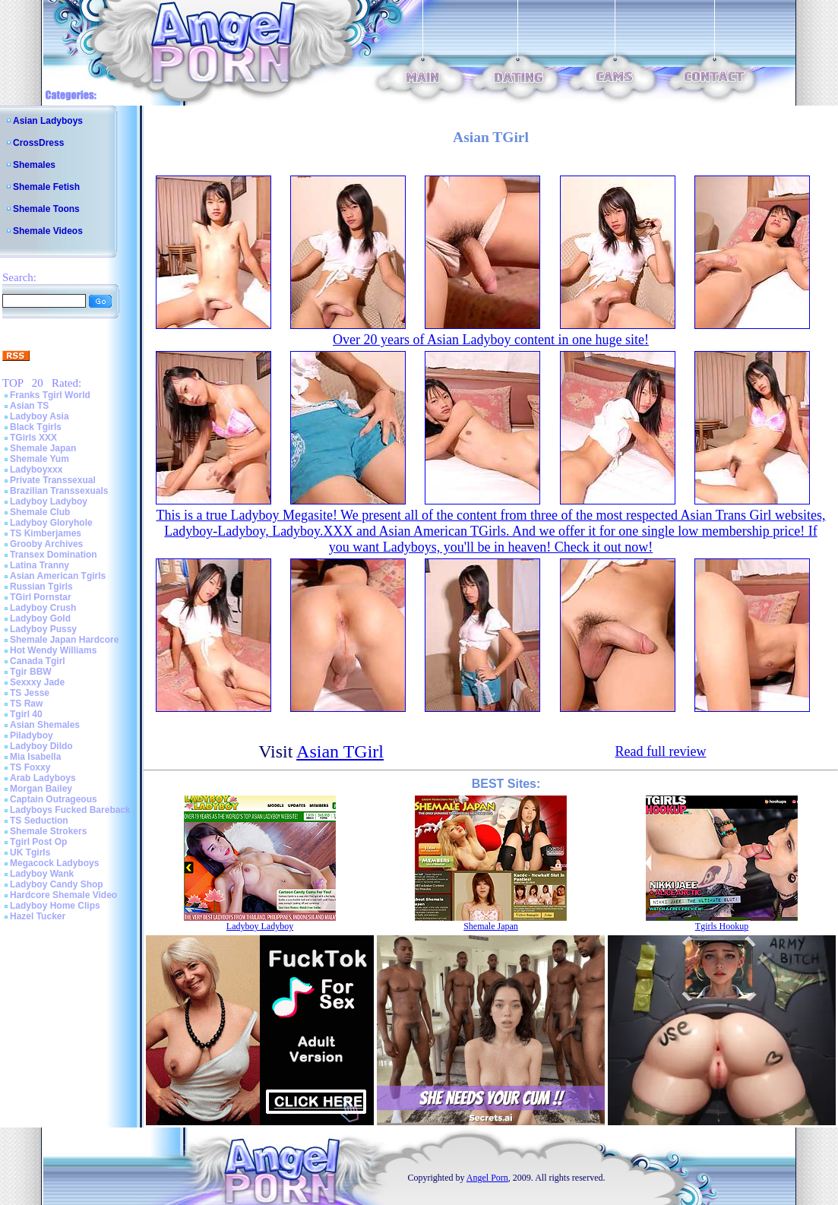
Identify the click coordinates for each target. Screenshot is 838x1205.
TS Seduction (39, 820)
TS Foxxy (30, 767)
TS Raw (26, 703)
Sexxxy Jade (37, 682)
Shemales (34, 165)
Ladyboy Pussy (43, 629)
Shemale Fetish (46, 187)
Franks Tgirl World (50, 395)
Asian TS (29, 405)
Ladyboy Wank (42, 873)
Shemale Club (40, 512)
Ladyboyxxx (36, 469)
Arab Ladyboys (43, 778)
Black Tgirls (36, 427)
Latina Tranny (39, 565)
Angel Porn (487, 1177)
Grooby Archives (46, 544)
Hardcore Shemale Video (63, 895)
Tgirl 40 (26, 714)
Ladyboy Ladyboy (48, 501)
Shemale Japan (43, 448)
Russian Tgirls (41, 586)
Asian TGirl (340, 751)
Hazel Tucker (37, 916)
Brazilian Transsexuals (59, 490)
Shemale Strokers (48, 831)
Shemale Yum (39, 459)
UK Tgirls (30, 852)
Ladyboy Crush (43, 607)
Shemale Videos (48, 231)
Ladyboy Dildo (41, 746)
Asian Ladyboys (48, 120)
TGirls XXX (33, 437)
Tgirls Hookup (721, 926)
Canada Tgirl (37, 661)
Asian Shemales (45, 725)
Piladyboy (31, 735)
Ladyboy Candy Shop (56, 884)
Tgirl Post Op (38, 842)
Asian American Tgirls (58, 576)
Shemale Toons (46, 209)
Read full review (660, 751)
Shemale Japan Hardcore (64, 639)
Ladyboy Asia (39, 416)
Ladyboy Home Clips (55, 905)
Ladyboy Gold (40, 618)
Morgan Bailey (41, 788)
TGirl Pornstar (40, 597)
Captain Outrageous (53, 799)
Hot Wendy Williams (53, 650)
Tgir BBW (31, 671)
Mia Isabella (35, 756)
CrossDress (38, 143)
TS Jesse (29, 693)
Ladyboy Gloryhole (51, 522)
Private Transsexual (53, 480)
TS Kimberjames (45, 533)
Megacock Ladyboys (54, 863)
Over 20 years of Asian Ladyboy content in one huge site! (491, 339)
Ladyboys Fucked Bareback (70, 810)
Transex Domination (53, 554)
